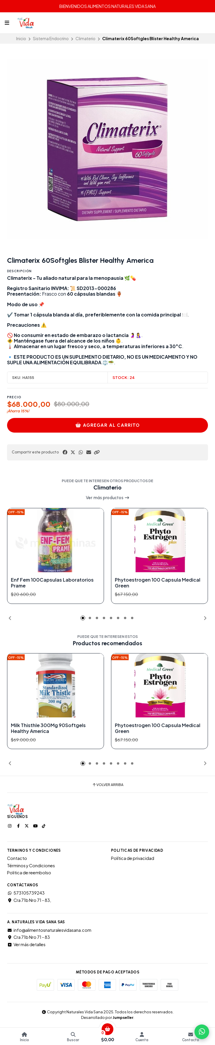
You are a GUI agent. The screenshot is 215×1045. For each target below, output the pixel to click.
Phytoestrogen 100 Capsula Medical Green (157, 583)
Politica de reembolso (29, 872)
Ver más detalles (26, 944)
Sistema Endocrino (51, 38)
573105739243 (26, 893)
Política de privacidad (132, 858)
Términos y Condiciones (31, 865)
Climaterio (85, 38)
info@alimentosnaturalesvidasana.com (49, 930)
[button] (97, 452)
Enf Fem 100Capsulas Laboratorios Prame (52, 583)
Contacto (17, 858)
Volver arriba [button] (107, 785)
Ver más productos (108, 498)
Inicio (21, 38)
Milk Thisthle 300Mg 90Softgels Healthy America (48, 728)
